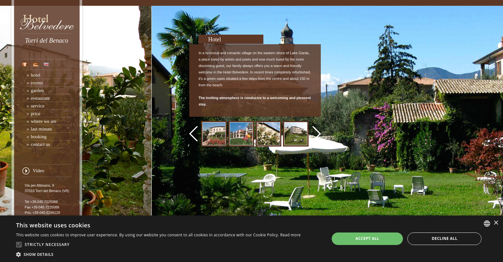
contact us (40, 144)
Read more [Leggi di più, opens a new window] (290, 235)
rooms (37, 82)
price (35, 113)
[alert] (251, 239)
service (37, 105)
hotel (35, 75)
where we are (43, 121)
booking (39, 136)
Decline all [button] (444, 238)
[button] (158, 254)
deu (35, 64)
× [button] (495, 223)
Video (38, 170)
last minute (41, 128)
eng (46, 64)
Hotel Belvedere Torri (47, 22)
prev (193, 133)
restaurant (40, 98)
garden (37, 90)
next (316, 133)
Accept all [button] (367, 238)
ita (25, 64)
